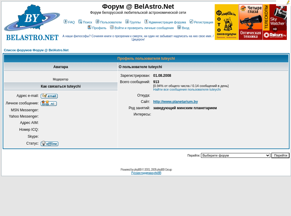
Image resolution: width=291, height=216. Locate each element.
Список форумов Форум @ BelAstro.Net (36, 50)
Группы (133, 22)
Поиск (85, 22)
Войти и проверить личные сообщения (142, 28)
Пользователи (109, 22)
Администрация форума (165, 22)
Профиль (97, 28)
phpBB (137, 169)
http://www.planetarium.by (175, 102)
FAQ (69, 22)
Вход (183, 28)
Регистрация (201, 22)
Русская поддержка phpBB (146, 173)
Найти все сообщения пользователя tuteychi (187, 89)
